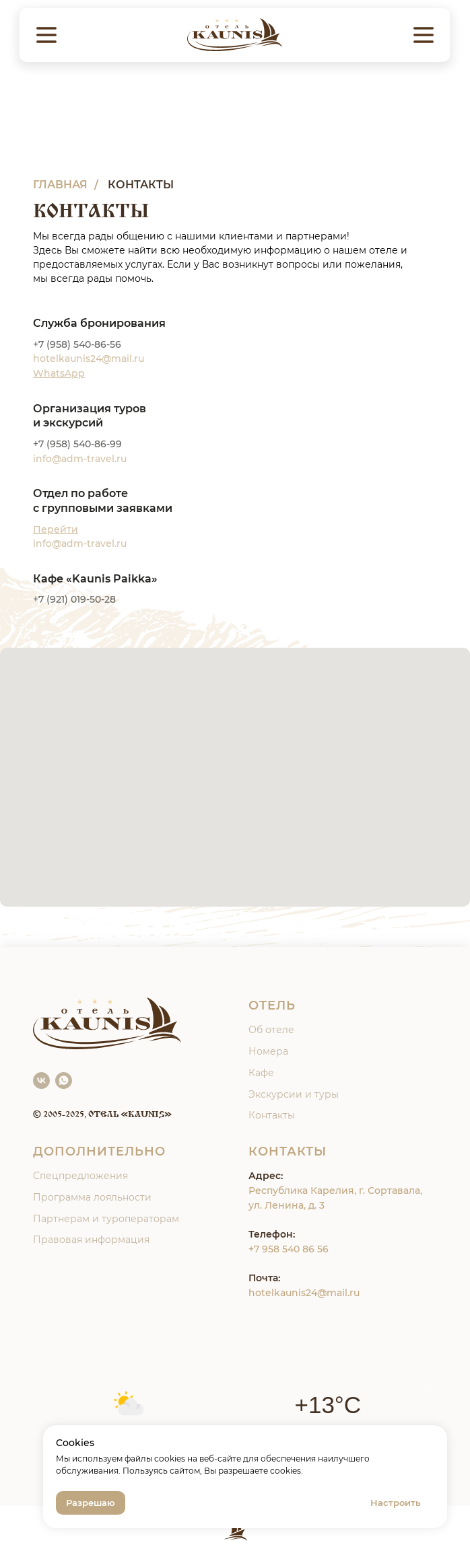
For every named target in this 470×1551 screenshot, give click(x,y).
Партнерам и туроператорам (106, 1219)
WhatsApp (59, 373)
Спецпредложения (80, 1176)
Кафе (261, 1073)
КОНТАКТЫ (141, 184)
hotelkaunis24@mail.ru (304, 1293)
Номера (268, 1051)
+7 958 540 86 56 (288, 1249)
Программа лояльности (92, 1197)
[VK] (41, 1080)
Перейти (55, 529)
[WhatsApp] (63, 1080)
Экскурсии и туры (293, 1094)
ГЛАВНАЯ (60, 184)
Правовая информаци (88, 1240)
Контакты (271, 1115)
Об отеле (271, 1030)
